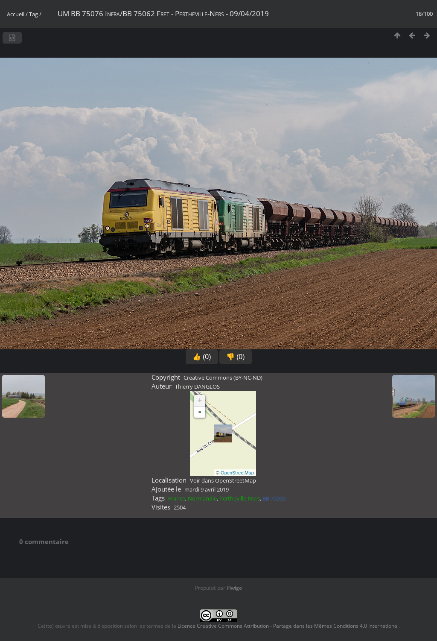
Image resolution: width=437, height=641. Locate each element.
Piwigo (234, 587)
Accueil (15, 14)
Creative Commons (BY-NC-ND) (223, 377)
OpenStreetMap (237, 472)
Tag (33, 14)
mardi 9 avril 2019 (206, 489)
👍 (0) (201, 356)
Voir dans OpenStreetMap (223, 480)
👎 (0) (235, 356)
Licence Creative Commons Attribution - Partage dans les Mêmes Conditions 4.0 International (288, 625)
